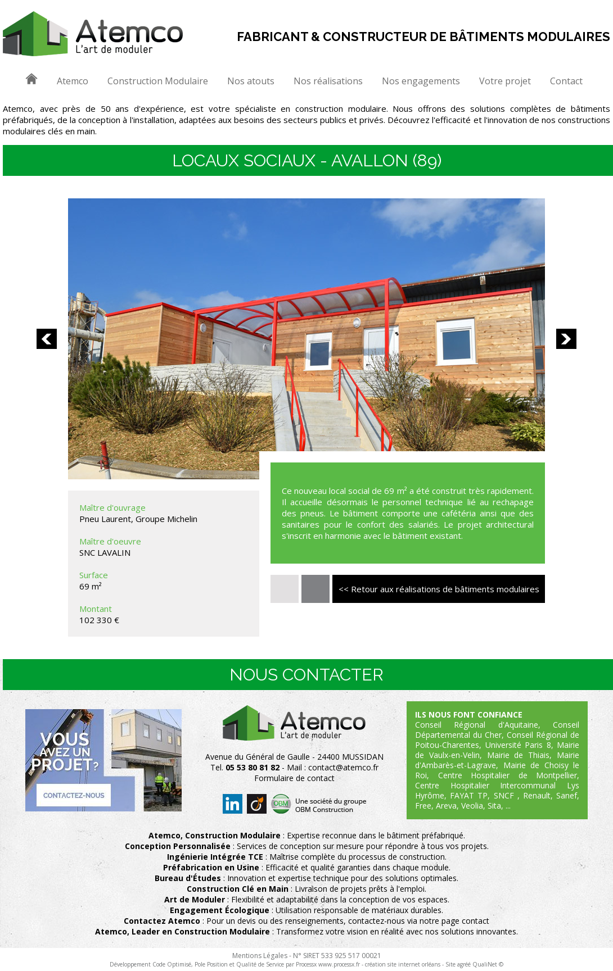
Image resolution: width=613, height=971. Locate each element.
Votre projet (505, 81)
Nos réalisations (328, 81)
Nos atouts (250, 81)
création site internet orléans (402, 964)
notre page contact (454, 920)
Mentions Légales (259, 955)
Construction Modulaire (157, 81)
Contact (566, 81)
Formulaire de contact (294, 778)
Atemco (72, 81)
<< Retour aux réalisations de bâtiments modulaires (439, 589)
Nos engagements (421, 81)
